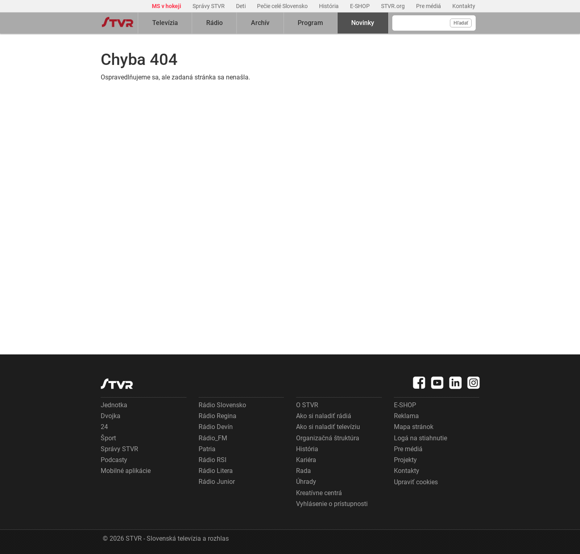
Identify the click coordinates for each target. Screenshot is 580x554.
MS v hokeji (167, 6)
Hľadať (461, 23)
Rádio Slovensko (222, 405)
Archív (260, 23)
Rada (303, 471)
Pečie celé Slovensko (283, 6)
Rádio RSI (212, 460)
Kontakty (463, 6)
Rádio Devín (216, 427)
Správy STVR (209, 6)
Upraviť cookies (416, 482)
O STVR (307, 405)
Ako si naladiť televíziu (328, 427)
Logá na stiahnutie (420, 438)
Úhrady (306, 481)
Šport (108, 438)
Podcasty (114, 460)
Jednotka (114, 405)
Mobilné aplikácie (126, 471)
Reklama (406, 416)
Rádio (214, 23)
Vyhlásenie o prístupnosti (332, 504)
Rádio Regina (217, 416)
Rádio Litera (216, 471)
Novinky (362, 23)
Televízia (165, 23)
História (329, 6)
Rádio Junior (217, 481)
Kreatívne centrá (319, 493)
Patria (207, 449)
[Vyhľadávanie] (434, 23)
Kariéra (306, 460)
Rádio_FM (213, 438)
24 (104, 427)
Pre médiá (429, 6)
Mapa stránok (413, 427)
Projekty (405, 460)
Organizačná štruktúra (327, 438)
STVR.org (393, 6)
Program (310, 23)
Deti (241, 6)
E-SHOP (360, 6)
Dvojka (110, 416)
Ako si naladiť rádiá (323, 416)
